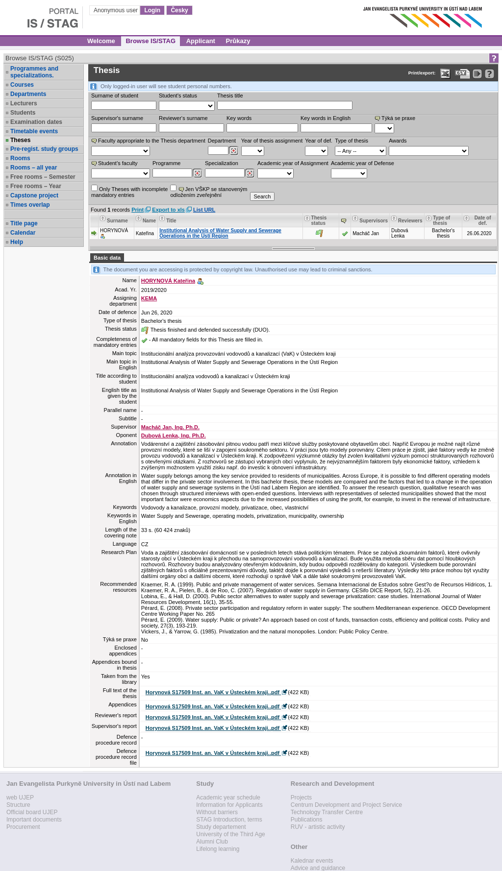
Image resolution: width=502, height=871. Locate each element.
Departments (28, 94)
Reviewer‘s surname (183, 118)
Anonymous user (116, 10)
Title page (24, 223)
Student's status (178, 95)
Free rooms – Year (35, 186)
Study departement (221, 826)
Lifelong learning (217, 849)
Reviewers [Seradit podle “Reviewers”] (410, 220)
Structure (18, 804)
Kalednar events (312, 860)
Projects (301, 797)
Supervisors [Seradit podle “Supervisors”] (373, 220)
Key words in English (326, 118)
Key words (238, 118)
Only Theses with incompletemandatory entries (129, 191)
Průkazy (238, 41)
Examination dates (36, 122)
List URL (204, 210)
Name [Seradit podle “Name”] (149, 220)
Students (22, 112)
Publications (307, 819)
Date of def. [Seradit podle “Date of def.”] (483, 220)
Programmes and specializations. (34, 72)
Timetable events (34, 131)
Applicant (200, 41)
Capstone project (34, 195)
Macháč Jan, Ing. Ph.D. (170, 427)
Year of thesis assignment (272, 141)
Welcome (101, 41)
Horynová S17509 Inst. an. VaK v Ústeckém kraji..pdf (213, 692)
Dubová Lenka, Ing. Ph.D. (173, 435)
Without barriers (217, 812)
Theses (20, 140)
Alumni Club (212, 841)
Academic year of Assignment (292, 163)
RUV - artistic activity (318, 826)
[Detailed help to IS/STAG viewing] (489, 74)
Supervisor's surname (117, 118)
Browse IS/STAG (151, 41)
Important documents (34, 819)
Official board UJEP (32, 812)
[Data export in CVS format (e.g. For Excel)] (462, 74)
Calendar (22, 232)
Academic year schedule (228, 797)
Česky (179, 10)
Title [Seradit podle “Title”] (171, 220)
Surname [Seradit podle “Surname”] (117, 220)
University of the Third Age (230, 834)
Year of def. (318, 141)
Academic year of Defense (362, 163)
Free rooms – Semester (42, 176)
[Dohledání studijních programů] (197, 173)
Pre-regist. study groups (44, 148)
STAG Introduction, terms (229, 819)
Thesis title (230, 95)
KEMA (149, 298)
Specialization (221, 163)
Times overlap (30, 204)
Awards (397, 141)
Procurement (23, 826)
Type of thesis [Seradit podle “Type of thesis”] (441, 220)
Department (222, 141)
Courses (22, 84)
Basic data (107, 258)
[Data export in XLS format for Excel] (445, 74)
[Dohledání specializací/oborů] (250, 173)
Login (152, 10)
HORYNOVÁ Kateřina (168, 281)
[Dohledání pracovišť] (233, 151)
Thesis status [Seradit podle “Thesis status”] (319, 220)
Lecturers (23, 103)
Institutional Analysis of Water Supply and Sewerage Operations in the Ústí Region (220, 233)
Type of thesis (351, 141)
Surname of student (114, 95)
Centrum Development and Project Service (346, 804)
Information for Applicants (229, 804)
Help (16, 242)
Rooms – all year (33, 167)
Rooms (20, 158)
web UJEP (20, 797)
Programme (166, 163)
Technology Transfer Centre (327, 812)
